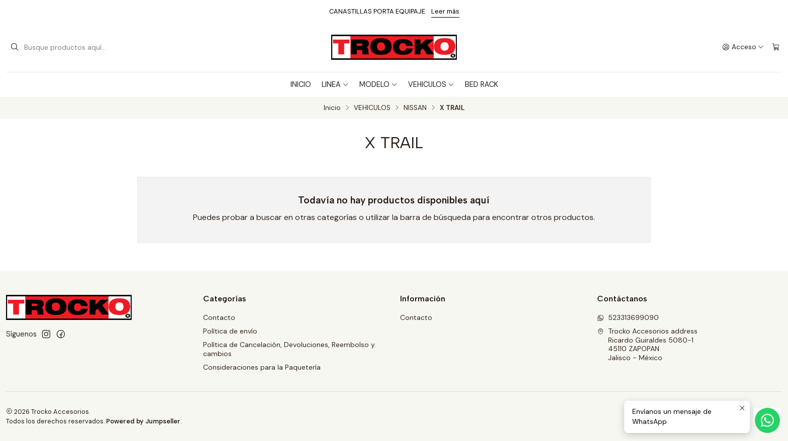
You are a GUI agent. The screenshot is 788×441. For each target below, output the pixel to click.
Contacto (219, 317)
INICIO (300, 84)
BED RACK (481, 84)
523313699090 (628, 317)
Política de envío (230, 331)
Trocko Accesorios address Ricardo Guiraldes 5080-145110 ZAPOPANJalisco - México (647, 344)
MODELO (378, 84)
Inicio (332, 108)
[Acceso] (743, 47)
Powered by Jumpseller (143, 421)
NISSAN (415, 108)
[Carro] (776, 47)
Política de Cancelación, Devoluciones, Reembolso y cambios (289, 349)
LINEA (335, 84)
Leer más (445, 11)
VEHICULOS (431, 84)
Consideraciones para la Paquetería (262, 367)
